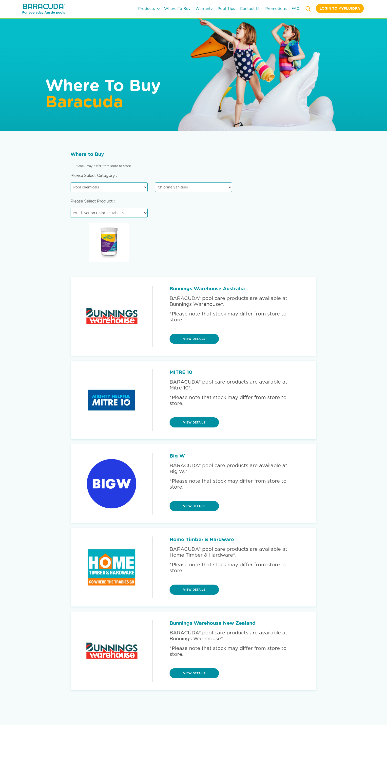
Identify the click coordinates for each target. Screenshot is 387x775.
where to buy (177, 8)
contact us (250, 8)
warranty (204, 8)
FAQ (295, 8)
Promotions (276, 8)
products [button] (149, 8)
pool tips (226, 8)
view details (194, 339)
